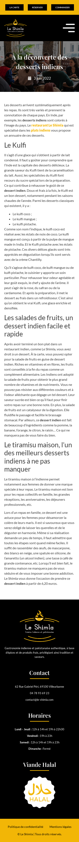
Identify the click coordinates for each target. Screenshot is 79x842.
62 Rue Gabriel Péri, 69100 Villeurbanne (39, 686)
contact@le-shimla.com (39, 699)
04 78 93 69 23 (39, 693)
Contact (39, 672)
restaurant (47, 125)
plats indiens (40, 130)
